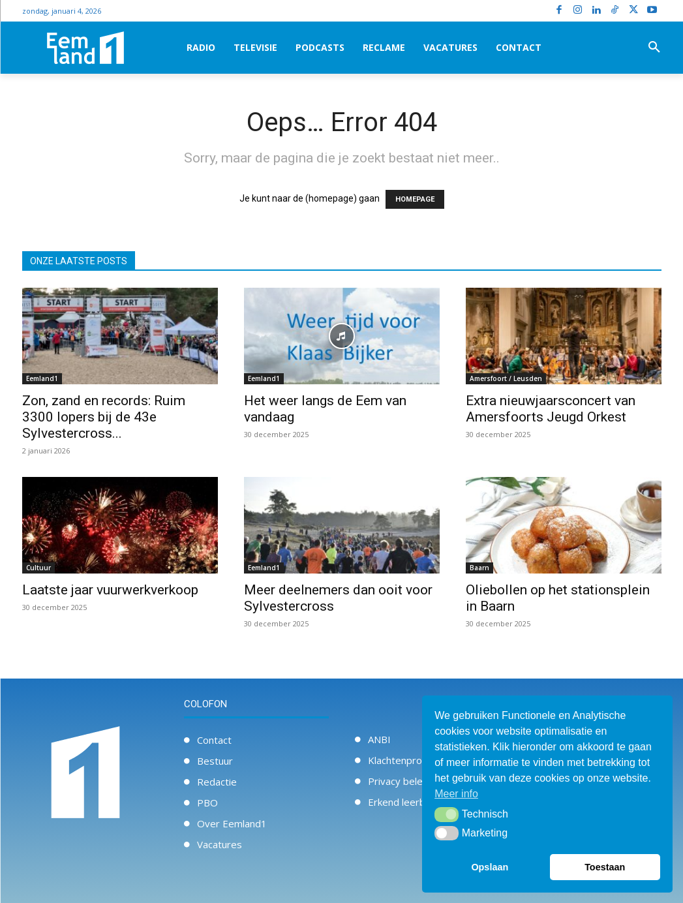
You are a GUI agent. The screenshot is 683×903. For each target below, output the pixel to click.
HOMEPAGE (414, 199)
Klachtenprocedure (410, 760)
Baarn (479, 567)
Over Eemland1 (232, 823)
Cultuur (38, 567)
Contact (214, 739)
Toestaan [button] (604, 867)
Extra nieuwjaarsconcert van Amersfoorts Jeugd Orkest (550, 409)
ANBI (379, 739)
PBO (207, 802)
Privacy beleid (399, 781)
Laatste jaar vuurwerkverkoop (110, 590)
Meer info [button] (456, 793)
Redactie (217, 781)
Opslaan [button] (489, 867)
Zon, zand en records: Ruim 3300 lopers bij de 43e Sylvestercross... (103, 417)
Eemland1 (42, 378)
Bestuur (215, 760)
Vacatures (219, 844)
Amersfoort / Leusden (506, 378)
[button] (654, 47)
